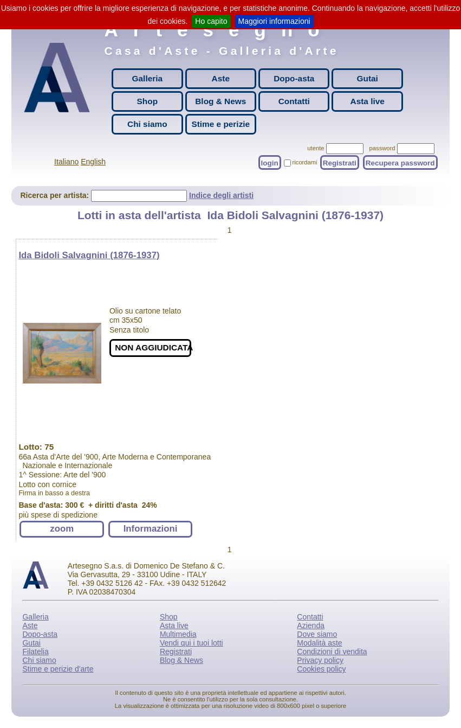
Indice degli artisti (221, 195)
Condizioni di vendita (332, 651)
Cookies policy (321, 669)
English (93, 161)
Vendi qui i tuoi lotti (191, 642)
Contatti (294, 101)
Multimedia (178, 634)
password (382, 148)
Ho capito (211, 21)
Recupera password (400, 162)
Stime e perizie (220, 124)
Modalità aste (319, 642)
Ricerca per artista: (55, 195)
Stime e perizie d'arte (57, 669)
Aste (221, 78)
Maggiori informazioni (274, 21)
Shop (147, 101)
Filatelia (35, 651)
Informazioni (151, 528)
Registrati (339, 162)
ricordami (305, 162)
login (269, 162)
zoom (62, 528)
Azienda (310, 625)
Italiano (66, 161)
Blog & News (220, 101)
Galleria (147, 78)
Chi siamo (147, 124)
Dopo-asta (294, 78)
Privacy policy (320, 660)
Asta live (367, 101)
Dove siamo (317, 634)
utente (315, 148)
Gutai (367, 78)
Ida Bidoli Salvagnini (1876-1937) (88, 255)
